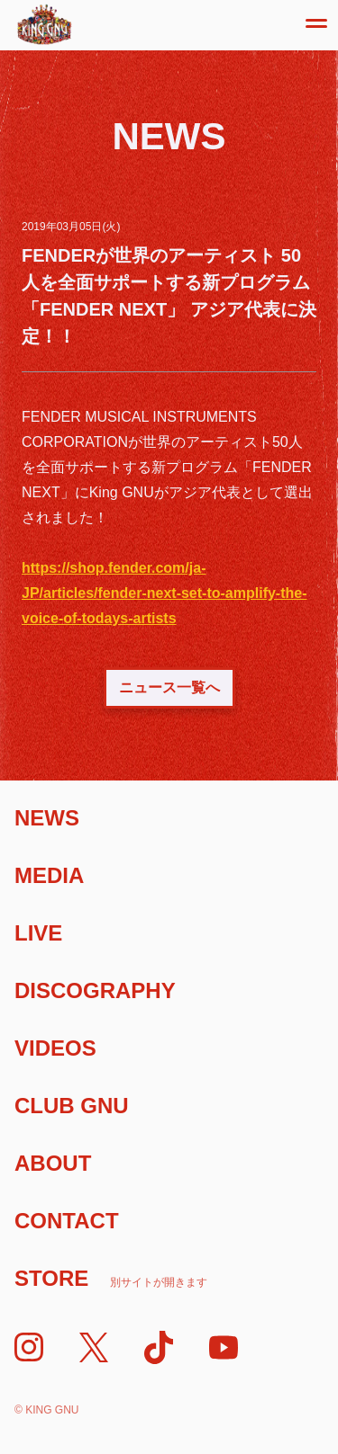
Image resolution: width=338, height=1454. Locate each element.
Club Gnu (71, 1105)
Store (110, 1278)
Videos (55, 1048)
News (46, 818)
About (52, 1163)
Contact (66, 1221)
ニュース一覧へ (169, 687)
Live (38, 933)
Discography (95, 990)
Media (49, 875)
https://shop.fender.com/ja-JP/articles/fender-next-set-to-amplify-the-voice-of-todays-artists (164, 593)
